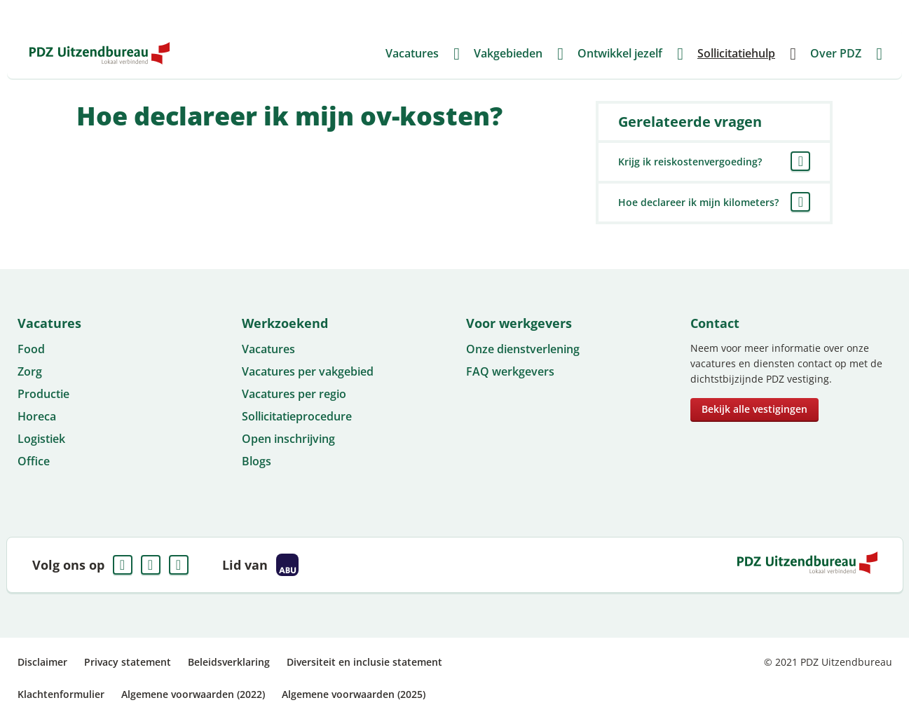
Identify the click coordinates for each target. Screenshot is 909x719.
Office (34, 461)
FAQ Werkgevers (723, 13)
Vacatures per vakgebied (308, 371)
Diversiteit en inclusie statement (364, 662)
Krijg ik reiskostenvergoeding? (690, 161)
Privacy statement (127, 662)
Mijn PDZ (800, 13)
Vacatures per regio (294, 394)
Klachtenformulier (61, 694)
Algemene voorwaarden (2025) (353, 694)
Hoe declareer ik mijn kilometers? (698, 202)
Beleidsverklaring (229, 662)
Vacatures (268, 349)
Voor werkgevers (628, 13)
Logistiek (41, 438)
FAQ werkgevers (510, 371)
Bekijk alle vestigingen (754, 409)
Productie (43, 394)
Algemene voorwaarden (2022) (193, 694)
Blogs (256, 461)
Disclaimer (42, 662)
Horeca (37, 416)
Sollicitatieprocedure (297, 416)
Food (31, 349)
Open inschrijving (288, 438)
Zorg (30, 371)
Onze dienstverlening (523, 349)
